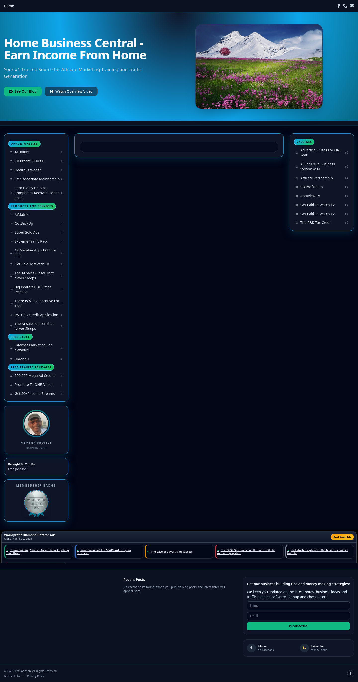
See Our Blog (23, 91)
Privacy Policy (35, 676)
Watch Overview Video (71, 91)
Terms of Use (12, 676)
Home (9, 5)
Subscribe (298, 626)
